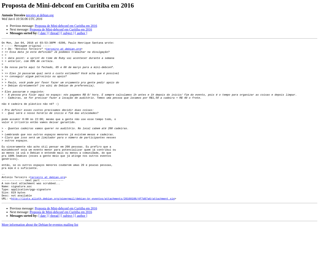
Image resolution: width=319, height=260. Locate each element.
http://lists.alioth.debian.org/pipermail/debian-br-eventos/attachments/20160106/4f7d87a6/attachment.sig (93, 230)
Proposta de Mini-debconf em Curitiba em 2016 (66, 26)
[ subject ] (67, 33)
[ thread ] (54, 33)
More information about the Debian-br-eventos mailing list (40, 256)
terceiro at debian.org (40, 15)
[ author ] (81, 33)
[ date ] (43, 33)
